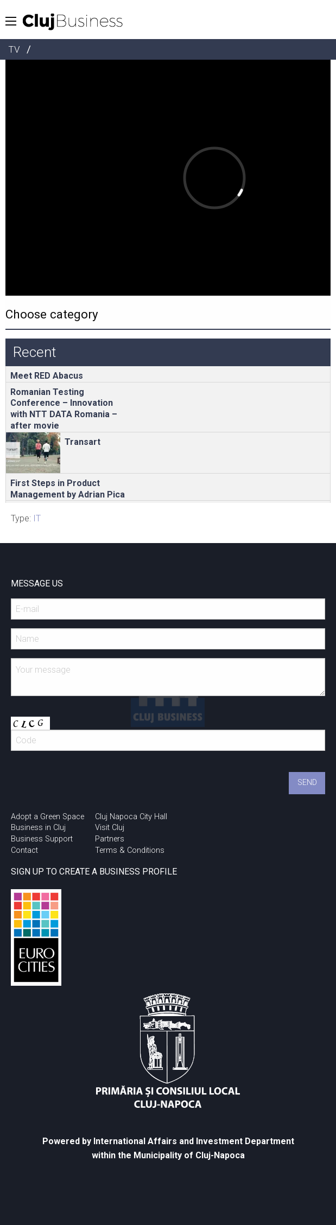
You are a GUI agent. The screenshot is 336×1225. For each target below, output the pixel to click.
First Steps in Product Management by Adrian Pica (67, 489)
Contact (24, 850)
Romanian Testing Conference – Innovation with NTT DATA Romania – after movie (63, 409)
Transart (82, 442)
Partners (109, 839)
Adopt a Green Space (47, 816)
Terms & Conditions (129, 850)
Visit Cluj (109, 827)
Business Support (42, 839)
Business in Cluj (38, 827)
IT (37, 518)
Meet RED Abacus (46, 376)
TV (14, 49)
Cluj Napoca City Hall (131, 816)
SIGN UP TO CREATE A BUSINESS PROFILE (94, 871)
